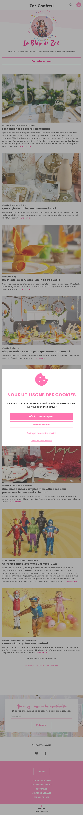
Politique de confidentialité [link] (41, 433)
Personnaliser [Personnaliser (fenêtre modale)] (41, 424)
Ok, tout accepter (41, 416)
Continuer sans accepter (41, 441)
